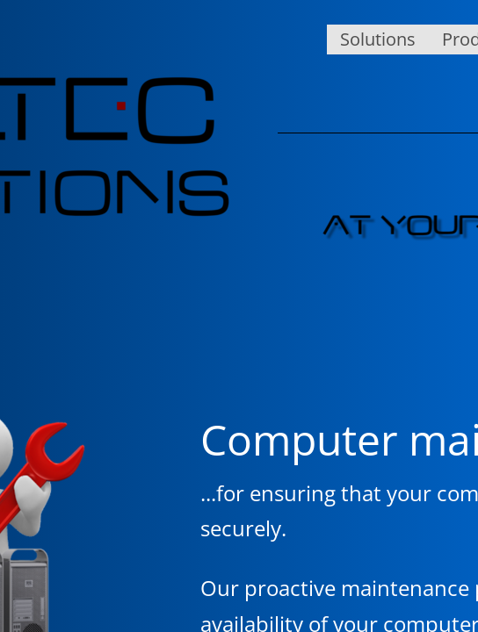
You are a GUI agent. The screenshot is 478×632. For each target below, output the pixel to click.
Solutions (378, 39)
